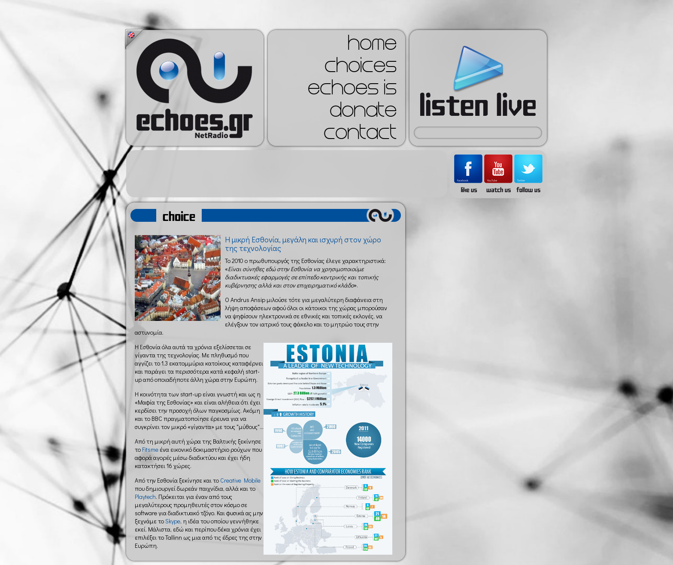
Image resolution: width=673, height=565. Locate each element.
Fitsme (150, 449)
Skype (172, 521)
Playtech (145, 496)
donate (363, 112)
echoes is (352, 90)
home (372, 45)
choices (360, 68)
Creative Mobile (240, 480)
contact (360, 134)
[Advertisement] (286, 173)
